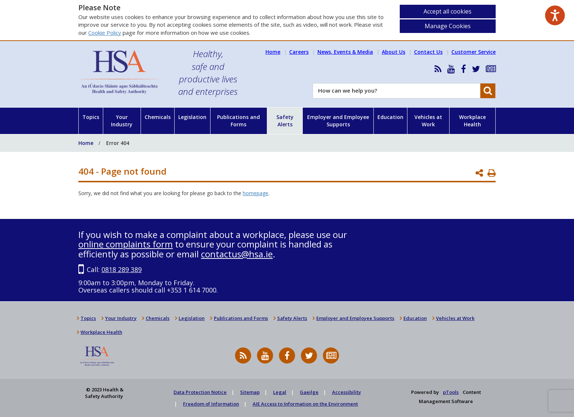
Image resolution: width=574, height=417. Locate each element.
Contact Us (428, 51)
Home (272, 51)
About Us (393, 51)
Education (390, 116)
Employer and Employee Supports (338, 120)
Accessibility (346, 392)
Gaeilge (309, 392)
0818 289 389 (121, 269)
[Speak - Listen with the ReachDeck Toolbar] (555, 15)
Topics (90, 116)
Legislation (192, 116)
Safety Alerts (285, 120)
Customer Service (473, 51)
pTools (451, 392)
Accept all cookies (447, 11)
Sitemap (250, 392)
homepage (255, 193)
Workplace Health (472, 120)
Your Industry (122, 120)
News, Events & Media (345, 51)
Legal (279, 392)
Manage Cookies (448, 26)
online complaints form (125, 244)
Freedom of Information (211, 404)
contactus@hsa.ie (237, 254)
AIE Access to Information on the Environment (305, 404)
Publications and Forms (238, 120)
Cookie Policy (104, 32)
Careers (299, 51)
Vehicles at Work (428, 120)
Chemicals (158, 116)
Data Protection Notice (200, 392)
